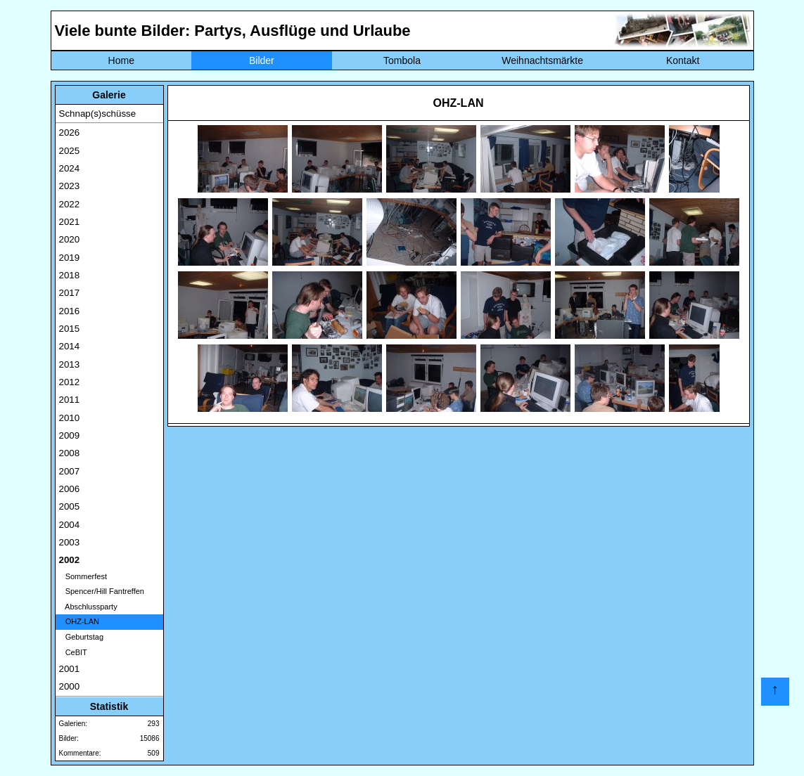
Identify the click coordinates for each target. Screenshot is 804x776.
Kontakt (682, 60)
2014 (69, 346)
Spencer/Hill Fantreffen (101, 591)
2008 (69, 453)
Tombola (402, 60)
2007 (69, 471)
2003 (69, 542)
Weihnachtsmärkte (542, 60)
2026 (69, 132)
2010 (69, 418)
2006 (69, 489)
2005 (69, 506)
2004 (69, 524)
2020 (69, 239)
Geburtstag (81, 637)
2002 (69, 560)
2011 (69, 399)
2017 (69, 292)
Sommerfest (83, 576)
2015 (69, 328)
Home (121, 60)
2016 (69, 311)
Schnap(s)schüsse (97, 113)
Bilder (261, 60)
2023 (69, 186)
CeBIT (73, 652)
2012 (69, 382)
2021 (69, 221)
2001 (69, 669)
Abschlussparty (88, 606)
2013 (69, 364)
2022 (69, 204)
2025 (69, 151)
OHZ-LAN (79, 621)
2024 (69, 168)
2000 (69, 686)
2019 (69, 257)
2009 (69, 435)
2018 (69, 275)
